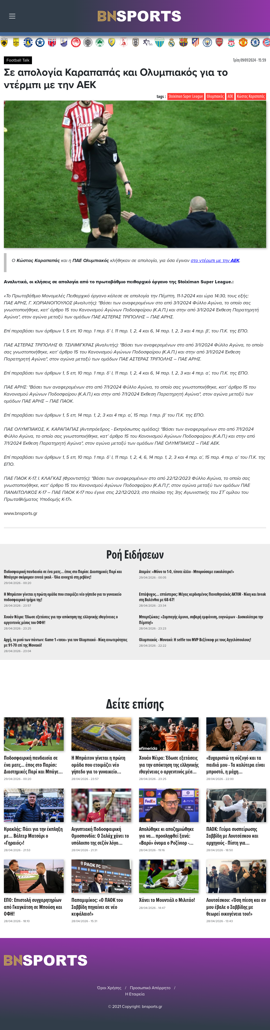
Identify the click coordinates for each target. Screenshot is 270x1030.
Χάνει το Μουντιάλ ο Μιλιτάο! (167, 900)
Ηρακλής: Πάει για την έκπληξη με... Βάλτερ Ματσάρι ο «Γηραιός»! (33, 835)
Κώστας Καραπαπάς (251, 97)
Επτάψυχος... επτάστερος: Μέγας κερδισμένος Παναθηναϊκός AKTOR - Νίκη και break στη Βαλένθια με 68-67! (202, 596)
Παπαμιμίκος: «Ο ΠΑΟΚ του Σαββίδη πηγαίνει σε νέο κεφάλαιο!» (97, 907)
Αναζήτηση (262, 17)
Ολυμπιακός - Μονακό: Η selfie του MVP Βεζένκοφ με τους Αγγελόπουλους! (195, 639)
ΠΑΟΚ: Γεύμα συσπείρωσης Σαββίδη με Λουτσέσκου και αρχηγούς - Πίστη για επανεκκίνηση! (232, 835)
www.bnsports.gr (20, 513)
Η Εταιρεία (134, 993)
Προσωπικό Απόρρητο (150, 987)
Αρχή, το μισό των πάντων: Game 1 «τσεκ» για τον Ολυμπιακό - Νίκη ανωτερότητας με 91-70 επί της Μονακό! (65, 642)
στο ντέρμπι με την (215, 260)
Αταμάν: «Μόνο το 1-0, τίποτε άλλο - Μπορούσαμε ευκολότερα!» (186, 571)
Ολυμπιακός (215, 97)
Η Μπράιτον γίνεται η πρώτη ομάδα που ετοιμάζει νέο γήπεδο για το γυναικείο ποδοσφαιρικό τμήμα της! (62, 596)
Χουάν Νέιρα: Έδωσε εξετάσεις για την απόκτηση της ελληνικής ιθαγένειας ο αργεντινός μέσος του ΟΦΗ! (61, 619)
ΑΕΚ (230, 97)
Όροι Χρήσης (109, 987)
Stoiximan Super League (186, 97)
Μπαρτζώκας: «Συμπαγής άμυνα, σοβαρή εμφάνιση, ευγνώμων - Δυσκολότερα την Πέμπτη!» (201, 619)
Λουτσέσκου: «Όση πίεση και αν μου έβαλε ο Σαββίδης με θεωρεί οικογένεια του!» (236, 907)
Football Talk (17, 60)
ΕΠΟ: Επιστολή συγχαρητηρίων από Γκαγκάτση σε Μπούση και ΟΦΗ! (33, 907)
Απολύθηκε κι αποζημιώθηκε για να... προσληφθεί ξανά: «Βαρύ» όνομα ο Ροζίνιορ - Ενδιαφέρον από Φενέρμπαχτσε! (166, 835)
